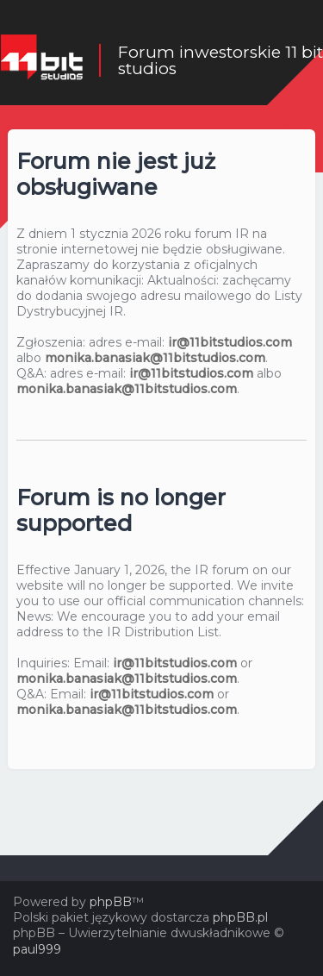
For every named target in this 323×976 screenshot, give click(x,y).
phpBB (111, 902)
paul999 (37, 949)
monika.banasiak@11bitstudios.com (155, 358)
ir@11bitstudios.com (230, 342)
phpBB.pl (240, 917)
